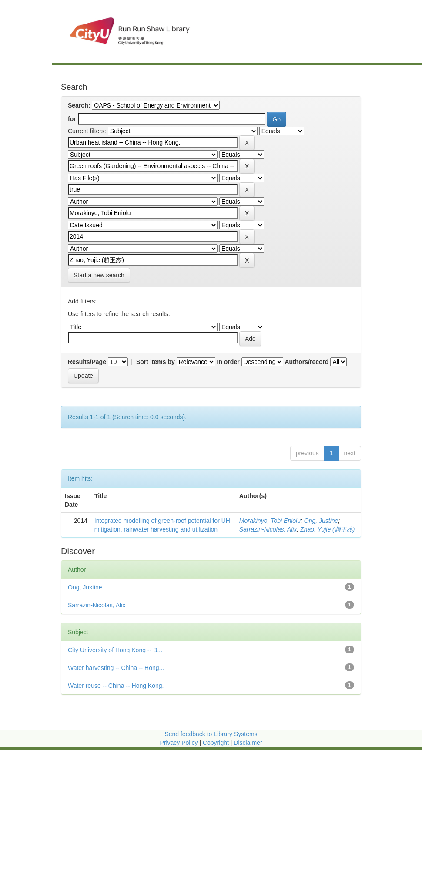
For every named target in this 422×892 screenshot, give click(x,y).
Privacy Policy (179, 742)
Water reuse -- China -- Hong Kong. (116, 685)
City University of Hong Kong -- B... (115, 649)
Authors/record (306, 361)
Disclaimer (248, 742)
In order (228, 361)
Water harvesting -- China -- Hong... (116, 667)
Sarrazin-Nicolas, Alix (268, 529)
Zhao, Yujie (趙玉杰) (327, 529)
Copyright (217, 742)
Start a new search (99, 275)
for (72, 118)
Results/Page (87, 361)
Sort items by (155, 361)
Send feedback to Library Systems (210, 733)
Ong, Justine (321, 520)
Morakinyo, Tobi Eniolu (270, 520)
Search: (79, 105)
